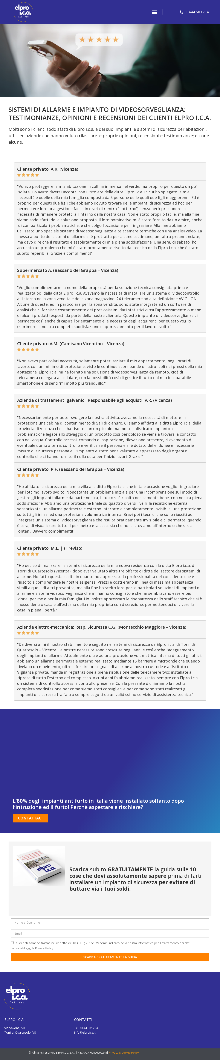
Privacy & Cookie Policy (124, 1052)
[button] (155, 12)
